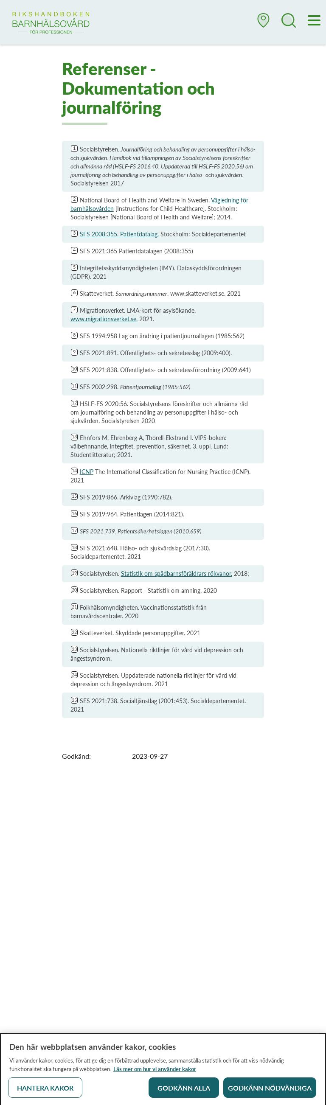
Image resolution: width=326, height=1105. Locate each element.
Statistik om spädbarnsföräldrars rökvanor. (176, 573)
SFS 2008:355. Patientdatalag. (119, 234)
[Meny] (314, 21)
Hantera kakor (45, 1090)
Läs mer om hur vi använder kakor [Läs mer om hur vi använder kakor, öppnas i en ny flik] (154, 1071)
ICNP (86, 471)
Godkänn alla (183, 1090)
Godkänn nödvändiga (270, 1090)
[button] (263, 23)
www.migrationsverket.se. (104, 319)
